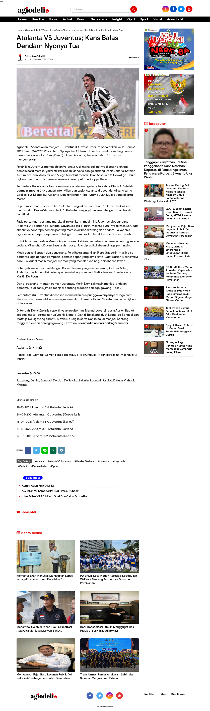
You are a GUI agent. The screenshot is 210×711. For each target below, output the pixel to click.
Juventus (77, 30)
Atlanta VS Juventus (43, 30)
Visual (157, 19)
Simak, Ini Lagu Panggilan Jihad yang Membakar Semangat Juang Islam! (179, 347)
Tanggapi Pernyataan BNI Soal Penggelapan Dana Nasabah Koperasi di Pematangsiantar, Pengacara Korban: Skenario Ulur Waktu (168, 169)
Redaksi (149, 694)
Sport (144, 19)
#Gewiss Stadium (84, 461)
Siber (163, 694)
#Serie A (23, 466)
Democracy (99, 19)
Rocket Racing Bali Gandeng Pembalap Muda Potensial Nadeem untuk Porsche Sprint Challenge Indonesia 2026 (167, 193)
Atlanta (28, 30)
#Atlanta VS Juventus (59, 461)
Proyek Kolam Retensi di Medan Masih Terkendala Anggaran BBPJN (179, 330)
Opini (131, 19)
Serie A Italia (111, 30)
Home (22, 19)
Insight (117, 19)
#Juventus (103, 461)
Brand (81, 19)
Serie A (99, 30)
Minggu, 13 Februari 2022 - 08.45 (39, 59)
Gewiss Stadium (63, 30)
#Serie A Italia (39, 466)
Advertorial (175, 19)
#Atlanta (39, 461)
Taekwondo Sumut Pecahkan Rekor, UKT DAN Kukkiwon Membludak (179, 312)
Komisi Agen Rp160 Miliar (38, 485)
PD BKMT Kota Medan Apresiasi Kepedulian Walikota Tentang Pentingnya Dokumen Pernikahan (108, 579)
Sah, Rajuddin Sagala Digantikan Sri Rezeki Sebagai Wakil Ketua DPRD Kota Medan (179, 213)
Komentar (134, 58)
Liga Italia (88, 30)
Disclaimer (178, 694)
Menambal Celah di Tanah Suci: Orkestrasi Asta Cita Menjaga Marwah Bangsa (44, 628)
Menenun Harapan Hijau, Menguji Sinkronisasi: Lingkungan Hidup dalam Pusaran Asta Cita (167, 251)
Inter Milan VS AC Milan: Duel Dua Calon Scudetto (54, 496)
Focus (53, 19)
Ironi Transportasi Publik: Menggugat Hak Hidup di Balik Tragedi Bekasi (107, 628)
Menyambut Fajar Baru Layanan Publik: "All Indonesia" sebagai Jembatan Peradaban (44, 676)
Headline (38, 19)
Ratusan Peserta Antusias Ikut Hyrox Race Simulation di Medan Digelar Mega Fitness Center (179, 294)
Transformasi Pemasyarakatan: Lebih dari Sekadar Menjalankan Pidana (107, 676)
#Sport (54, 466)
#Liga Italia (119, 461)
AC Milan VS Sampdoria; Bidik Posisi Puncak (50, 491)
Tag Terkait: (24, 461)
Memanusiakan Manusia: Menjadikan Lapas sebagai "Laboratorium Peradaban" (45, 577)
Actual (67, 19)
